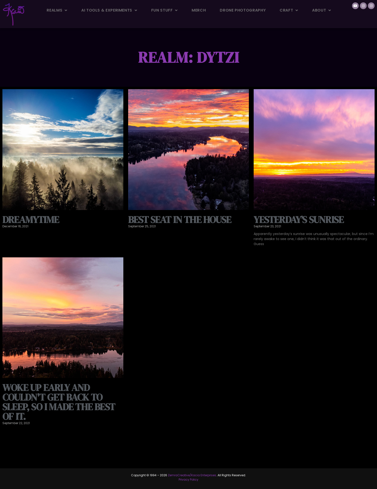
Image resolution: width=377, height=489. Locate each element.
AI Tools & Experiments (109, 10)
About (321, 10)
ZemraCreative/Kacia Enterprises (192, 475)
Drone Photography (243, 10)
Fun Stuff (164, 10)
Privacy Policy (188, 479)
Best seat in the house (179, 219)
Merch (199, 10)
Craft (289, 10)
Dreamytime (30, 219)
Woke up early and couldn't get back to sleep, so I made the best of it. (58, 402)
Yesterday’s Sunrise (299, 219)
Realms (57, 10)
